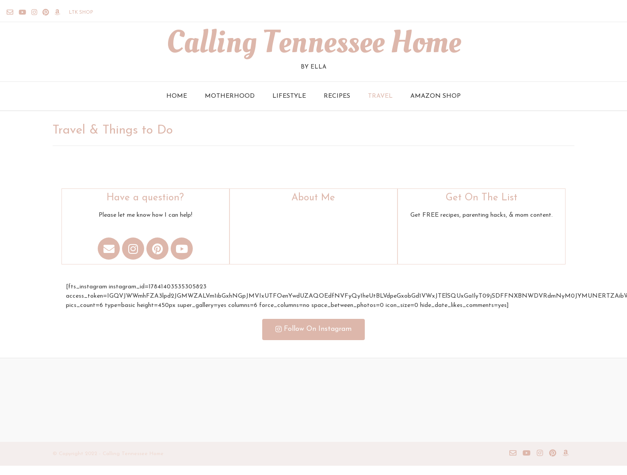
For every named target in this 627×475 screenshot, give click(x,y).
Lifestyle (289, 96)
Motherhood (230, 96)
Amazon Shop (435, 96)
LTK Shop (81, 12)
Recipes (337, 96)
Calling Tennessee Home (313, 42)
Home (176, 96)
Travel (380, 96)
